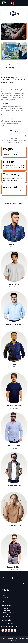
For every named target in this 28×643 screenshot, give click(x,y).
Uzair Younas (14, 284)
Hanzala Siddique (14, 567)
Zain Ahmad (14, 364)
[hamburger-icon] (25, 3)
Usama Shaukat (14, 406)
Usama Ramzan (14, 485)
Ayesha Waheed (14, 525)
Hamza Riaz (14, 244)
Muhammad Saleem (14, 324)
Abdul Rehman (14, 446)
